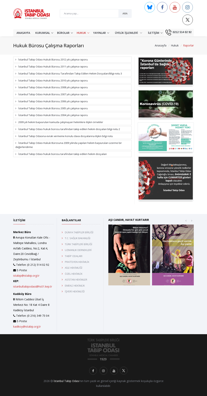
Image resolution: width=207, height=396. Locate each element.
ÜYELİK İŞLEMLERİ (128, 33)
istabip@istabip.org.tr (26, 275)
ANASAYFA (23, 33)
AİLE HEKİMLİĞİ (73, 267)
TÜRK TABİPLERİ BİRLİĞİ (78, 244)
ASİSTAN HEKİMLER (76, 279)
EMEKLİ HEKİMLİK (75, 285)
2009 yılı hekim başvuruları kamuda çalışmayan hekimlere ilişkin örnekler (59, 122)
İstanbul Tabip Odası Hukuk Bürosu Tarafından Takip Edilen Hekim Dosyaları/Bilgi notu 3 (68, 73)
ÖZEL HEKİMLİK (74, 273)
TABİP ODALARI (73, 256)
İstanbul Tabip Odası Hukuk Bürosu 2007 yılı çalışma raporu (51, 94)
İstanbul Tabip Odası (66, 381)
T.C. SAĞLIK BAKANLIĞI (77, 238)
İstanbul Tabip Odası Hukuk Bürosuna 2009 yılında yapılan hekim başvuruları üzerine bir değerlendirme (68, 145)
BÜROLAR (63, 33)
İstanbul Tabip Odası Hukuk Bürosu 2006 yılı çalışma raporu (51, 101)
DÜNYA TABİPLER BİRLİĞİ (79, 232)
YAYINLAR (99, 33)
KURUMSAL (42, 33)
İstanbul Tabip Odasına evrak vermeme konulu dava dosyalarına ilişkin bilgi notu (64, 136)
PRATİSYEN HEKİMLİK (77, 262)
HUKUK (81, 33)
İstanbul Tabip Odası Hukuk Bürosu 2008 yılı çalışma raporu (51, 87)
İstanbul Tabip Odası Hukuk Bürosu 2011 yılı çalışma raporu (51, 66)
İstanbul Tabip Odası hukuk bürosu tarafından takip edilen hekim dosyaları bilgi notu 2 (67, 129)
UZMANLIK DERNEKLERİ (78, 250)
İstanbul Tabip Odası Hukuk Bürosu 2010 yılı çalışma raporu (51, 80)
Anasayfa (160, 45)
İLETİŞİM (153, 33)
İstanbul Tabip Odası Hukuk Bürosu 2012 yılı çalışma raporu (51, 59)
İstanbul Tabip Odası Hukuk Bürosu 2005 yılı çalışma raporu (51, 108)
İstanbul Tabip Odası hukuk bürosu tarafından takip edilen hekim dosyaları (61, 154)
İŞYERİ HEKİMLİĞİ (75, 291)
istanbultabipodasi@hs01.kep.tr (32, 286)
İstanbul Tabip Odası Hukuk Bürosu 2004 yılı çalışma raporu (51, 115)
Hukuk (175, 45)
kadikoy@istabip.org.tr (27, 326)
